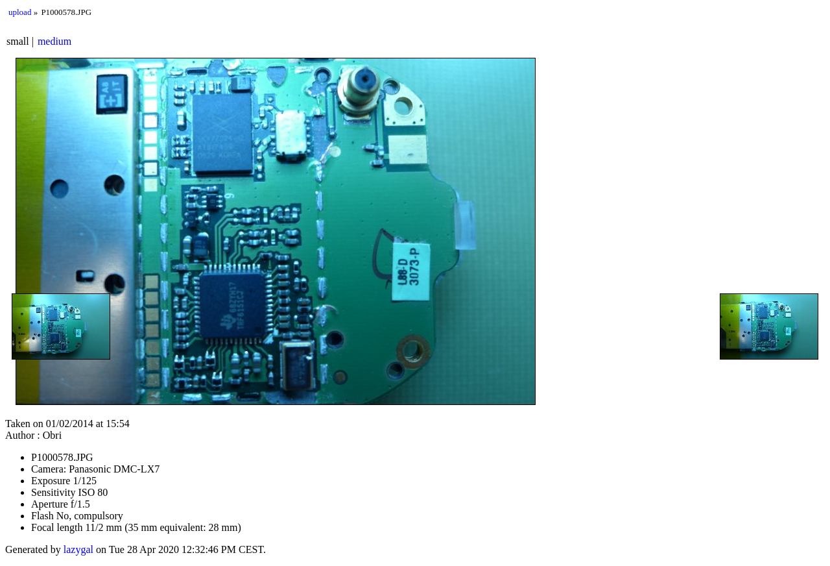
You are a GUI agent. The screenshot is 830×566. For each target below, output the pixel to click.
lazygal (78, 549)
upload (19, 12)
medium (54, 41)
